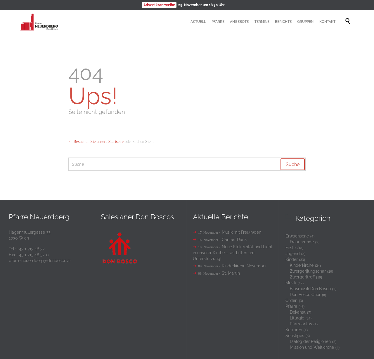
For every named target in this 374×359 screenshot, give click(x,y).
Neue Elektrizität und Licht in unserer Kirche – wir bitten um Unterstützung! (232, 253)
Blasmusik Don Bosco (310, 288)
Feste (290, 247)
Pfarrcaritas (301, 324)
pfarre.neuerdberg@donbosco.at (40, 260)
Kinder (291, 259)
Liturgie (297, 318)
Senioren (293, 329)
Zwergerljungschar (308, 271)
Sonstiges (294, 335)
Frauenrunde (302, 242)
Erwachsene (297, 236)
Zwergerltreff (302, 277)
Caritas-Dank (234, 239)
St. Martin (231, 273)
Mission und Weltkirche (312, 347)
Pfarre (291, 306)
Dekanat (298, 312)
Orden (291, 300)
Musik (290, 283)
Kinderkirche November (244, 266)
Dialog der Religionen (310, 341)
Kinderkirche (302, 265)
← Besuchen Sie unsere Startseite (96, 141)
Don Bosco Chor (305, 294)
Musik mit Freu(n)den (241, 232)
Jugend (292, 253)
